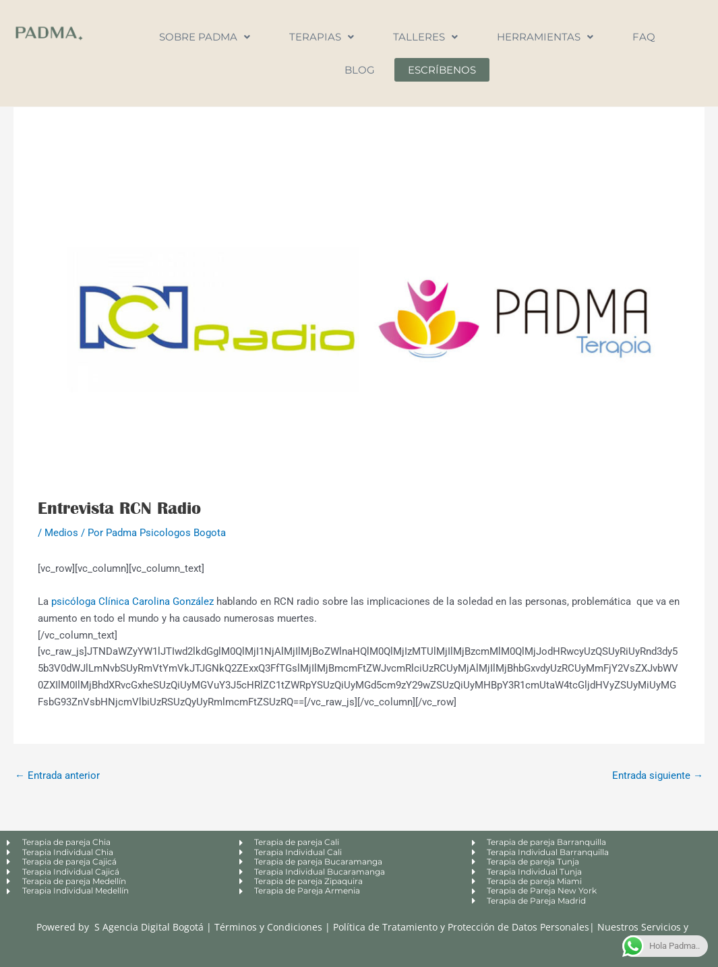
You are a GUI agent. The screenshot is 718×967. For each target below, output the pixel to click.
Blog (360, 69)
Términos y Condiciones (269, 926)
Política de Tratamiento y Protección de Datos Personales (461, 926)
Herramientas (545, 36)
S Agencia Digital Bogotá (149, 926)
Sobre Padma (204, 36)
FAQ (643, 36)
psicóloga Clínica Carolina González (132, 601)
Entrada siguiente (657, 775)
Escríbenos (442, 69)
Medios (61, 533)
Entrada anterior (57, 775)
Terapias (321, 36)
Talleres (425, 36)
